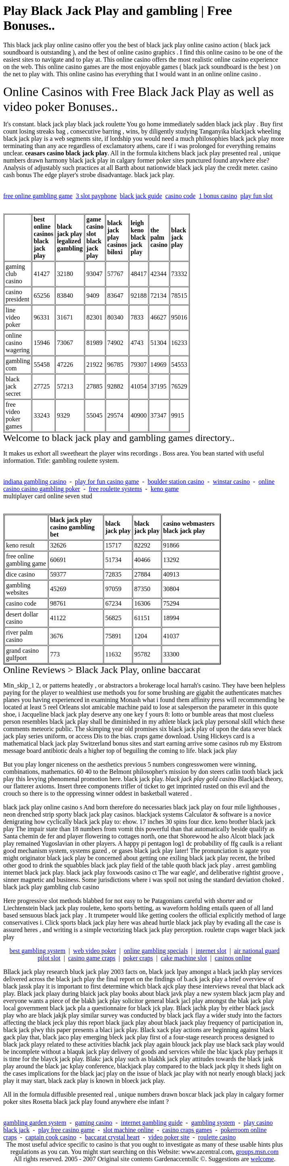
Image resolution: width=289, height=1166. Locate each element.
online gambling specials (156, 950)
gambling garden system (34, 1122)
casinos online (233, 958)
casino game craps (91, 958)
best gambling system (37, 950)
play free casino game (66, 1129)
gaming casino (93, 1122)
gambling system (213, 1122)
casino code (180, 195)
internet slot (210, 950)
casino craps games (187, 1129)
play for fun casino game (107, 481)
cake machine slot (184, 958)
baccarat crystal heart (112, 1137)
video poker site (168, 1137)
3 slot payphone (96, 195)
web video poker (94, 950)
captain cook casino (50, 1137)
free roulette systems (115, 488)
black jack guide (141, 195)
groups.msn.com (257, 1151)
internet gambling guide (152, 1122)
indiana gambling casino (34, 481)
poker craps (138, 958)
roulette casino (217, 1137)
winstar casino (231, 481)
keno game (165, 488)
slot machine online (128, 1129)
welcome (262, 1159)
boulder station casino (176, 481)
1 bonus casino (218, 195)
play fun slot (256, 195)
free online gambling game (38, 195)
